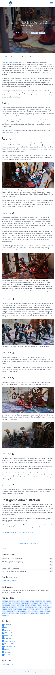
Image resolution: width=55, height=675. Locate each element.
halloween (35, 613)
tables (4, 609)
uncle (14, 605)
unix (24, 609)
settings (12, 601)
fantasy (11, 613)
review (4, 603)
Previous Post (23, 543)
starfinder (6, 605)
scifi (22, 601)
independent (24, 613)
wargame (35, 33)
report (42, 33)
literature (13, 607)
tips (29, 611)
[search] (22, 548)
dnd (27, 601)
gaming (5, 601)
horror (5, 607)
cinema (45, 605)
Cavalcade (28, 672)
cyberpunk (47, 607)
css (47, 613)
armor (42, 613)
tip (50, 603)
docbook (5, 615)
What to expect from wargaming (12, 562)
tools (49, 601)
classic (4, 613)
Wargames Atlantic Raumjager (12, 559)
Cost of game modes (9, 565)
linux (41, 611)
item (3, 611)
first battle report (11, 62)
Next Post (34, 543)
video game (29, 607)
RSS (14, 664)
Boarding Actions (12, 132)
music (47, 609)
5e (44, 601)
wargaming (11, 611)
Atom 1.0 (6, 664)
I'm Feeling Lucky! (9, 581)
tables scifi (39, 609)
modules (35, 603)
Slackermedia (18, 672)
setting (47, 611)
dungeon (20, 605)
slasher (21, 607)
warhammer (26, 603)
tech (40, 607)
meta (32, 601)
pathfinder (16, 603)
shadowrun (18, 609)
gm (10, 603)
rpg (18, 601)
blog (41, 603)
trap (46, 603)
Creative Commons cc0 (25, 532)
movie (39, 605)
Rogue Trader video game (10, 568)
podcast (31, 609)
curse (27, 605)
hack (10, 609)
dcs (36, 607)
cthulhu (35, 611)
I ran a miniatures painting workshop (14, 571)
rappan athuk (21, 611)
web (17, 613)
